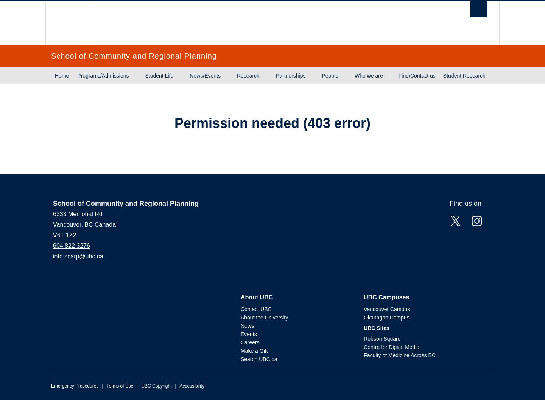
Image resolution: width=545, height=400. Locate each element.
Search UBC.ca (259, 359)
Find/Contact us (417, 76)
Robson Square (382, 339)
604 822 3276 (71, 246)
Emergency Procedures (74, 386)
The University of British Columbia (67, 23)
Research (248, 76)
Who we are (369, 76)
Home (62, 76)
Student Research (464, 76)
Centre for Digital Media (391, 347)
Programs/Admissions (103, 76)
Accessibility (192, 386)
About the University (264, 317)
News (247, 326)
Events (249, 334)
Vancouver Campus (387, 309)
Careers (250, 342)
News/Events (205, 76)
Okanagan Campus (387, 317)
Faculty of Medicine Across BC (400, 355)
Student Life (159, 76)
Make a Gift (254, 351)
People (330, 76)
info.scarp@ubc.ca (78, 256)
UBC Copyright (156, 386)
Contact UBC (256, 309)
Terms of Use (120, 386)
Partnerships (291, 76)
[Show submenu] (136, 76)
